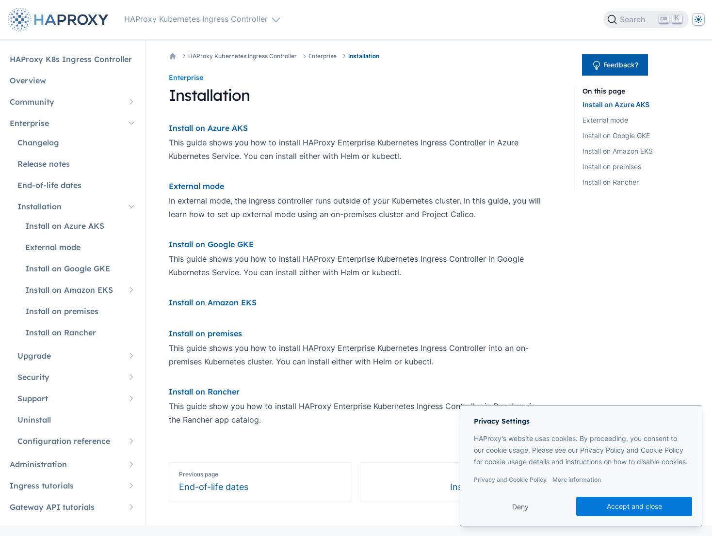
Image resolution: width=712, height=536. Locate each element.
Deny (520, 507)
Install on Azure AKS (616, 104)
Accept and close (634, 506)
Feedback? (615, 65)
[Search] (646, 19)
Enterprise (322, 56)
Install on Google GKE (616, 135)
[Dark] (698, 19)
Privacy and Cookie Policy (510, 479)
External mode (605, 120)
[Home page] (60, 20)
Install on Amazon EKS (618, 151)
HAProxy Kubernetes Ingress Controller (242, 56)
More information (576, 479)
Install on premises (612, 166)
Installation (363, 56)
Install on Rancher (611, 182)
